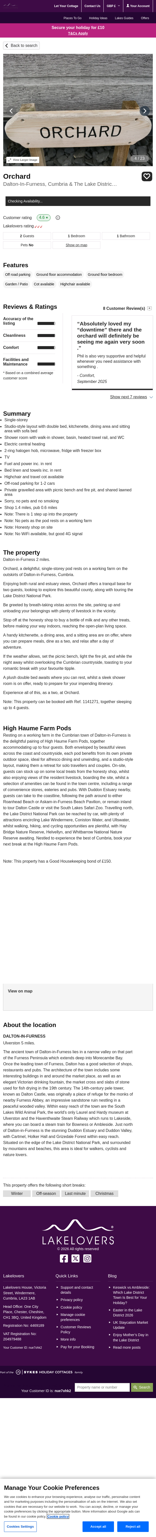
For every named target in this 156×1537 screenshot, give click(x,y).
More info (68, 1339)
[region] (78, 1508)
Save (147, 177)
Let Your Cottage (66, 6)
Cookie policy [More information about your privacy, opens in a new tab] (58, 1516)
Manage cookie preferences (73, 1317)
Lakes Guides (124, 18)
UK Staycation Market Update (130, 1325)
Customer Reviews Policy (76, 1329)
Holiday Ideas (98, 18)
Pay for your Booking (77, 1347)
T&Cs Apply (78, 33)
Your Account (137, 6)
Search (144, 1387)
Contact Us (92, 6)
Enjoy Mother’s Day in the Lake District (130, 1337)
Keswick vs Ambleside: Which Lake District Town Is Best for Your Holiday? (131, 1295)
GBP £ (113, 6)
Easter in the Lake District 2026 (127, 1312)
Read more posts (127, 1347)
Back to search (24, 45)
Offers (145, 18)
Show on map (76, 245)
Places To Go (73, 18)
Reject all (133, 1526)
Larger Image (22, 159)
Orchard (16, 176)
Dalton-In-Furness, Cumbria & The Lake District (60, 184)
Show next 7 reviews (128, 397)
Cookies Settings (20, 1526)
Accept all (98, 1526)
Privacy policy (72, 1300)
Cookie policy (71, 1307)
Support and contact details (77, 1289)
